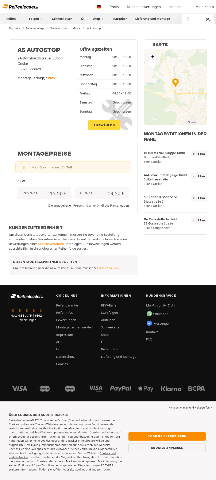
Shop (99, 19)
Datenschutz (65, 356)
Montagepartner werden (74, 327)
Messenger (158, 323)
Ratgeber (120, 19)
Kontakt (175, 6)
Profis (114, 6)
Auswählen (104, 125)
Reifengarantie (67, 305)
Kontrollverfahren (51, 244)
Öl (82, 19)
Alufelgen (108, 320)
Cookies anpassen (167, 447)
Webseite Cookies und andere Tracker (86, 469)
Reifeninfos (64, 312)
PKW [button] (51, 78)
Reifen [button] (13, 19)
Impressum (64, 334)
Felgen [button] (36, 19)
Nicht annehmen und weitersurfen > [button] (190, 407)
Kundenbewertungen (144, 6)
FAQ (149, 339)
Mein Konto (202, 6)
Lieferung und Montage (152, 19)
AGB (59, 342)
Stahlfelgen (109, 312)
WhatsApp (157, 313)
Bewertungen (66, 320)
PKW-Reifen (109, 305)
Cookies (62, 364)
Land (59, 349)
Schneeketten (62, 19)
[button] (175, 82)
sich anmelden (109, 268)
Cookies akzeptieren (167, 436)
